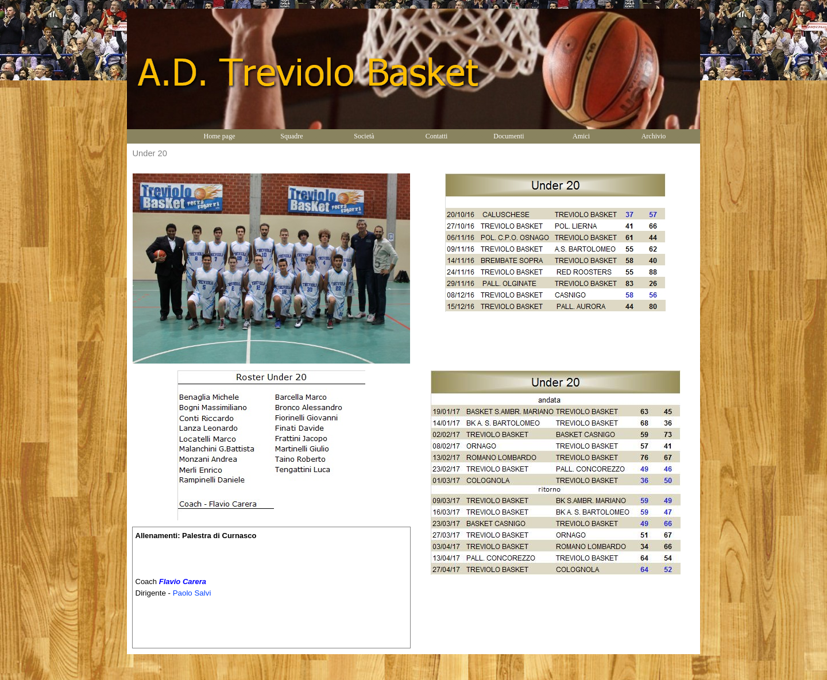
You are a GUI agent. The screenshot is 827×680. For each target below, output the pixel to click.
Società (364, 136)
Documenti (508, 136)
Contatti (437, 136)
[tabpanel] (271, 587)
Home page (219, 136)
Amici (581, 136)
